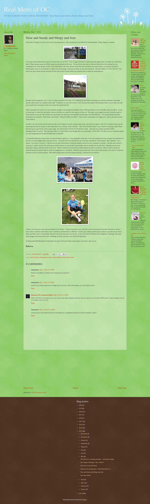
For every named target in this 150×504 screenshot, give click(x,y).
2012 (80, 431)
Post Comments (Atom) (39, 392)
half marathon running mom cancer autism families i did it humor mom (52, 257)
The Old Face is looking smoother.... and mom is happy (97, 459)
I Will (141, 85)
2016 (80, 418)
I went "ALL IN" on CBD (143, 40)
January (83, 489)
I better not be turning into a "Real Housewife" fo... (95, 469)
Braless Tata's (135, 108)
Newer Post (28, 388)
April (82, 479)
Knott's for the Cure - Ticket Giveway (142, 166)
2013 (80, 428)
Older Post (121, 388)
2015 (80, 421)
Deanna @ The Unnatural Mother (42, 295)
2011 (80, 493)
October (83, 440)
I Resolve (143, 213)
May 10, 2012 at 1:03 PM (47, 310)
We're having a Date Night (142, 125)
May (82, 456)
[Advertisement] (75, 368)
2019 (80, 408)
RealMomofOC (11, 46)
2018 (80, 412)
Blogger (84, 500)
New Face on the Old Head (88, 466)
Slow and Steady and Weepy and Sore (91, 472)
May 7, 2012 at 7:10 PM (47, 282)
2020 (80, 405)
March (83, 483)
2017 (80, 415)
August (83, 447)
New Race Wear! (85, 475)
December (84, 434)
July (82, 450)
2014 (80, 424)
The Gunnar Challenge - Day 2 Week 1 (92, 462)
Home (75, 388)
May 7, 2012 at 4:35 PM (47, 270)
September (84, 443)
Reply (33, 276)
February (84, 486)
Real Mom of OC (27, 9)
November (84, 437)
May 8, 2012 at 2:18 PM (61, 295)
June (82, 453)
